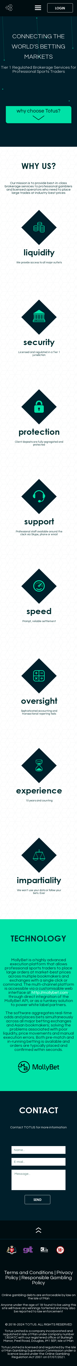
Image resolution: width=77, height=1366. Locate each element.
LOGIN (60, 8)
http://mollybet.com (50, 993)
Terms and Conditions (28, 1272)
